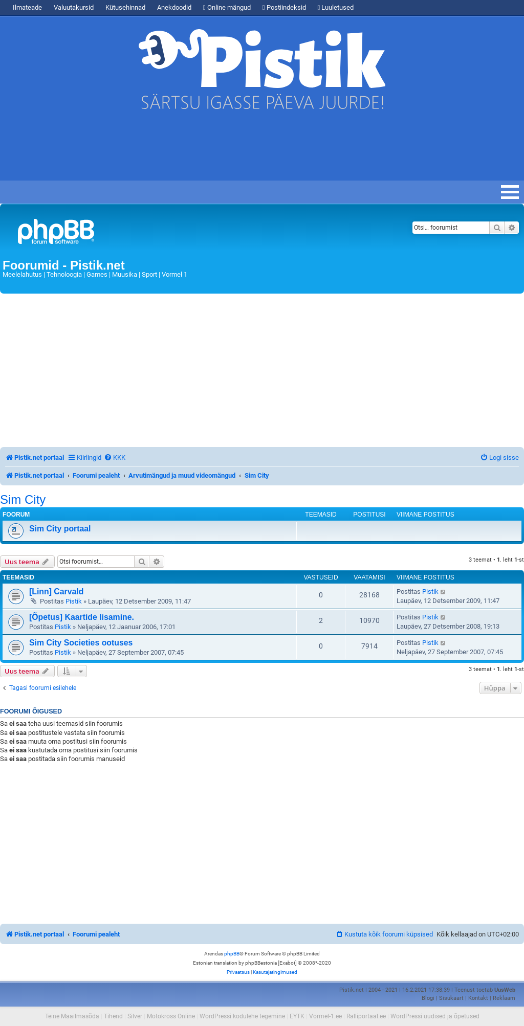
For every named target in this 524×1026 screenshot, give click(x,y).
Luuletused (336, 7)
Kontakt (478, 998)
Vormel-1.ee (325, 1016)
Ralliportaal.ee (366, 1016)
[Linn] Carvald (56, 591)
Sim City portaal (60, 528)
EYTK (297, 1016)
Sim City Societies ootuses (81, 642)
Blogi (428, 998)
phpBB (231, 953)
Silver (134, 1016)
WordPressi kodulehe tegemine (242, 1016)
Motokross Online (171, 1016)
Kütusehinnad (125, 7)
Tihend (113, 1016)
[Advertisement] (186, 150)
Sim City (23, 499)
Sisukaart (451, 998)
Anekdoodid (174, 7)
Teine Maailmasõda (72, 1016)
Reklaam (504, 998)
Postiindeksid (284, 7)
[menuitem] (114, 457)
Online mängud (227, 7)
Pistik (74, 601)
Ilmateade (27, 7)
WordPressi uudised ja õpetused (434, 1016)
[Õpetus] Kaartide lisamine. (81, 617)
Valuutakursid (74, 7)
